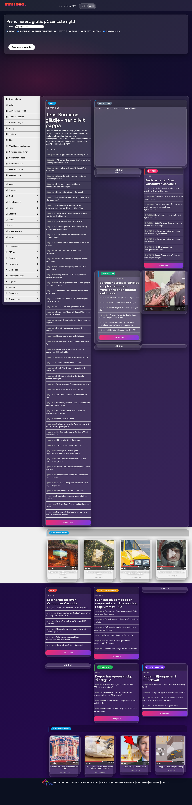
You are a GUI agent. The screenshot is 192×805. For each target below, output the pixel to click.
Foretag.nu (22, 264)
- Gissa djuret (165, 308)
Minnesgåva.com (22, 275)
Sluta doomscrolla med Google (123, 302)
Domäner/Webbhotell (125, 782)
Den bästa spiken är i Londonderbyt (72, 357)
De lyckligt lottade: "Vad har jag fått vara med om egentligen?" (67, 425)
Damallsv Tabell (14, 169)
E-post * (10, 26)
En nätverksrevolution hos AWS (123, 330)
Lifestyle (22, 213)
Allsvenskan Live (15, 117)
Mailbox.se (22, 270)
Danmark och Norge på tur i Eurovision (120, 648)
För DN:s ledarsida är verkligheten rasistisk (158, 248)
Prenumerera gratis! (21, 47)
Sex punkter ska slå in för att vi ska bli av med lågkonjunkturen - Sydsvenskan (163, 207)
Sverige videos (22, 231)
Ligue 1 (10, 140)
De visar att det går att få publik (70, 306)
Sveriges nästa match (17, 152)
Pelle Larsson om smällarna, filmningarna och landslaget (63, 185)
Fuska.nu (22, 258)
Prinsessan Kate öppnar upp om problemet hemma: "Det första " (113, 693)
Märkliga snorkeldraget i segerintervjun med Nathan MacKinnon (63, 452)
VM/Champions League (18, 146)
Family (22, 208)
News (22, 184)
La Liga (10, 128)
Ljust (83, 6)
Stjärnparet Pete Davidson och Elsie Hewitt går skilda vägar (163, 189)
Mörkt (91, 6)
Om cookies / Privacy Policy (66, 782)
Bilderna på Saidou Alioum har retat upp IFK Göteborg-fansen (67, 513)
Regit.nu (22, 281)
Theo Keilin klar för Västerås (68, 362)
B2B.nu (22, 252)
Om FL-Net (154, 782)
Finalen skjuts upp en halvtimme (70, 336)
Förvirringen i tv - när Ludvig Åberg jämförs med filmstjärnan (66, 227)
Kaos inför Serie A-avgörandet (69, 389)
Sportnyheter (13, 99)
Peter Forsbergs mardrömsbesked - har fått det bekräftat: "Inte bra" (163, 699)
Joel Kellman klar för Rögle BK (70, 221)
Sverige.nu (22, 293)
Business (22, 190)
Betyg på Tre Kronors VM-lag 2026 (72, 154)
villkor (118, 31)
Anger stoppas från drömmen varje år (72, 384)
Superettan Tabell (15, 158)
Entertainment (22, 202)
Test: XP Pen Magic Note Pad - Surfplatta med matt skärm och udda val (117, 323)
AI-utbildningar (106, 782)
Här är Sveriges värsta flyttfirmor (125, 297)
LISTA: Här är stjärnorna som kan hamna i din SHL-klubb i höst (65, 350)
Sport (22, 219)
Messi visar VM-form (65, 419)
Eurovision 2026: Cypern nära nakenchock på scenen (112, 641)
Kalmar (22, 225)
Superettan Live (14, 163)
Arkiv (10, 105)
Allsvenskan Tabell (16, 111)
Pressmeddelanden (90, 782)
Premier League (14, 122)
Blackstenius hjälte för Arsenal (69, 491)
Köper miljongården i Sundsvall (69, 192)
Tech (22, 196)
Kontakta (165, 782)
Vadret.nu (22, 237)
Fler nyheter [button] (163, 265)
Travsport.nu (22, 299)
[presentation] (21, 37)
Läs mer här (51, 149)
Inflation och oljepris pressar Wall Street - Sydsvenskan (162, 232)
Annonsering (142, 782)
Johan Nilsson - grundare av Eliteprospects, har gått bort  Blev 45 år (64, 206)
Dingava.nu (22, 246)
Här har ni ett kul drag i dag (69, 440)
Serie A (11, 134)
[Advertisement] (96, 76)
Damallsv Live (13, 175)
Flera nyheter (68, 522)
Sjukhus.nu (22, 287)
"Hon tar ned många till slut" (69, 445)
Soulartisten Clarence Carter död (118, 635)
